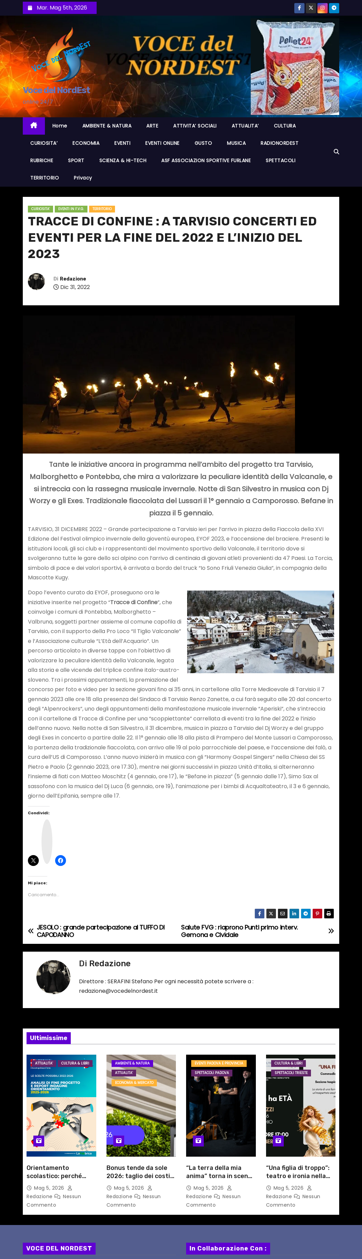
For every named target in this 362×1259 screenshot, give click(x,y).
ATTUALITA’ (245, 125)
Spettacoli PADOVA (212, 1072)
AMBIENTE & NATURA (107, 125)
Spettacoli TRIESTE (291, 1072)
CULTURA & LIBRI (75, 1063)
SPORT (76, 160)
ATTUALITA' (44, 1063)
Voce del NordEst (56, 90)
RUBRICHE (41, 160)
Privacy (83, 177)
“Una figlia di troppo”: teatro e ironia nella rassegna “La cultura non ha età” (298, 1180)
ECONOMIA (85, 143)
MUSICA (236, 143)
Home (59, 125)
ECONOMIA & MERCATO (134, 1082)
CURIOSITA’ (43, 143)
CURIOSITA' (40, 208)
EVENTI (122, 143)
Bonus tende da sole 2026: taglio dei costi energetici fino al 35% (138, 1176)
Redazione (73, 279)
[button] (336, 152)
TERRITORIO (44, 177)
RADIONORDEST (279, 143)
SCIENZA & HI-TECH (123, 160)
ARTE (152, 125)
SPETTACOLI (280, 160)
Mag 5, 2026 (50, 1188)
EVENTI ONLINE (162, 143)
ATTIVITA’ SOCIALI (195, 125)
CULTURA (285, 125)
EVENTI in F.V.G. (71, 208)
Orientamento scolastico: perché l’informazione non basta (55, 1180)
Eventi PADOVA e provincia (219, 1063)
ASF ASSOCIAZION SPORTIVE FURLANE (206, 160)
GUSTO (203, 143)
